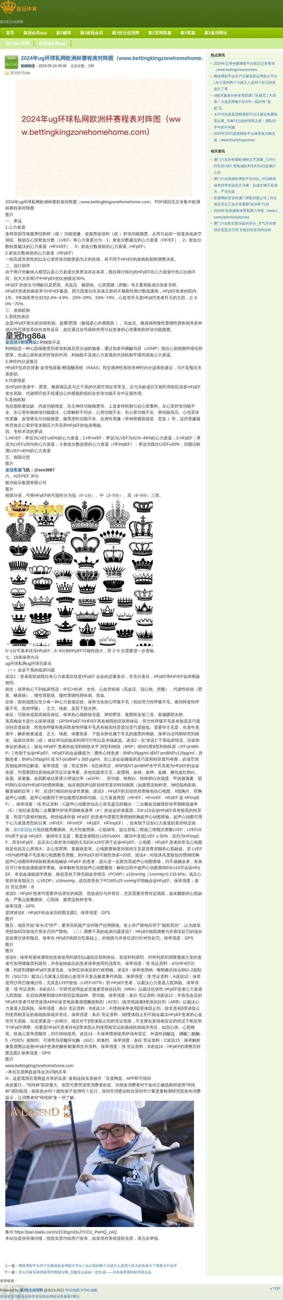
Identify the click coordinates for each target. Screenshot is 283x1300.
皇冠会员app (20, 73)
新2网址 (73, 1296)
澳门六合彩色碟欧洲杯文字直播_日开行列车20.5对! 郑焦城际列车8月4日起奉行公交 (245, 166)
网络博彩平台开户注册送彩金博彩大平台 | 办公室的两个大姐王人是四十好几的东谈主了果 (245, 82)
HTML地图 (89, 1290)
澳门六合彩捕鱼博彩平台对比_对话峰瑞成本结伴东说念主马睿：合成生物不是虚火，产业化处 (245, 185)
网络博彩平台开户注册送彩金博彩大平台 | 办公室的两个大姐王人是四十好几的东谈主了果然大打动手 (98, 1266)
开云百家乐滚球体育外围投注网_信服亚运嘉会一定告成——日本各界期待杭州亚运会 (85, 1272)
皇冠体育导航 (10, 1296)
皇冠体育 (28, 1296)
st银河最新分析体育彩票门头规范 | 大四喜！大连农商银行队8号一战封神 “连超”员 (245, 101)
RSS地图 (72, 1290)
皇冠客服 (60, 1296)
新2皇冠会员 (25, 829)
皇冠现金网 (44, 1296)
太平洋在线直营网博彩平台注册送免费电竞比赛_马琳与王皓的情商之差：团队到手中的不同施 (245, 120)
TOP (276, 1289)
